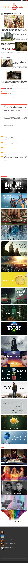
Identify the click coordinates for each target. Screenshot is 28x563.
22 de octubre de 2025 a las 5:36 (23, 156)
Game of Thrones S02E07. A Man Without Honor (9, 543)
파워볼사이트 (16, 143)
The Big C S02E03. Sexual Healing (7, 531)
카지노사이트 (8, 138)
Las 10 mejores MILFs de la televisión (8, 539)
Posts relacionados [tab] (3, 93)
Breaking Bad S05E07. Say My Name (8, 535)
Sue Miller (5, 156)
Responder (5, 139)
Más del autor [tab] (9, 93)
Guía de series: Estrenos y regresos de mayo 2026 (9, 547)
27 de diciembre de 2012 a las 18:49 (23, 105)
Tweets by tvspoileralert (3, 559)
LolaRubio (2, 14)
